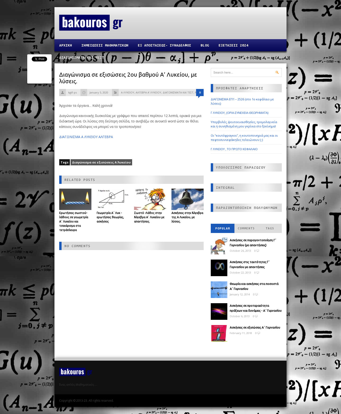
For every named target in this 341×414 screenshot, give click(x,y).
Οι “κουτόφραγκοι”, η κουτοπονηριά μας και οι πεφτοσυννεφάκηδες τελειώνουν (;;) (244, 137)
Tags (270, 228)
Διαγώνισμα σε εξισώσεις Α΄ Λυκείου (101, 162)
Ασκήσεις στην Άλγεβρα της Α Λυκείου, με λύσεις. (187, 217)
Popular (222, 228)
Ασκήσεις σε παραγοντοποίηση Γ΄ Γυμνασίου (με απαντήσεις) (253, 242)
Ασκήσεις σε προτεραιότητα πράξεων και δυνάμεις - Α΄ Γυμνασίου (256, 308)
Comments (246, 228)
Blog (205, 45)
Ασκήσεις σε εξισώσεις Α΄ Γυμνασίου (255, 327)
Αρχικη (65, 45)
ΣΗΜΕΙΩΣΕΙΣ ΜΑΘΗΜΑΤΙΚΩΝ (104, 45)
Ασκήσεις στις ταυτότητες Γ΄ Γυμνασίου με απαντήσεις (249, 264)
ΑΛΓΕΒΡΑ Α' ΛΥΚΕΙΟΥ (148, 92)
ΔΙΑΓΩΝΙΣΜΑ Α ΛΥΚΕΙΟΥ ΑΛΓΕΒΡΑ (86, 137)
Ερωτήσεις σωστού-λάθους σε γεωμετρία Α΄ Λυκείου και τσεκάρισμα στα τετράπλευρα (73, 221)
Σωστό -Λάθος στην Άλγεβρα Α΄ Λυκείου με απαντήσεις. (149, 217)
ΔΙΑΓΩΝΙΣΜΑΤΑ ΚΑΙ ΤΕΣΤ (81, 57)
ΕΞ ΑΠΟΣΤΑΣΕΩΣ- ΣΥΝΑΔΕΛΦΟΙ (164, 45)
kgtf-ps (72, 92)
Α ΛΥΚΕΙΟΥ (127, 92)
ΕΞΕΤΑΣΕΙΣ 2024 (233, 45)
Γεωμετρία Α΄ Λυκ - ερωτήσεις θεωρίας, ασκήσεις (110, 217)
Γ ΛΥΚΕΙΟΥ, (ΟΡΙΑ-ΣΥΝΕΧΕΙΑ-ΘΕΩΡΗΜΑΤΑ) (239, 113)
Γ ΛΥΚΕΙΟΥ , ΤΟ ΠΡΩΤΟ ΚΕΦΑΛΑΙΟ (234, 149)
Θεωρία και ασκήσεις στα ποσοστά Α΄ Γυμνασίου (254, 286)
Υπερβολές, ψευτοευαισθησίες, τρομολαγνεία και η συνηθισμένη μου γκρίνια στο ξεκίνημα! (244, 124)
